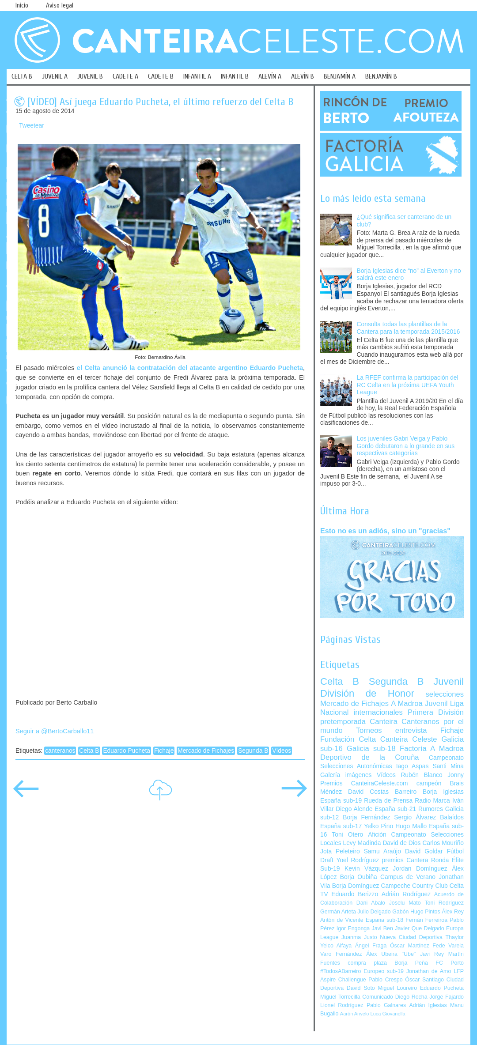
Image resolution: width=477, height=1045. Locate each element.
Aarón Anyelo (354, 1013)
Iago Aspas (412, 766)
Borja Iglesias (443, 791)
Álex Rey (453, 912)
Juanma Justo (359, 937)
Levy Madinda (362, 843)
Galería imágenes (346, 775)
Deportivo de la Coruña (369, 757)
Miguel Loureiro (397, 988)
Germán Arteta (338, 912)
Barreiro (405, 791)
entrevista (411, 730)
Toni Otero (347, 834)
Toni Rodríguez (444, 903)
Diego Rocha (411, 997)
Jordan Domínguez (420, 868)
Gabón (400, 912)
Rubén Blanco (421, 775)
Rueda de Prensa (388, 800)
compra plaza (367, 963)
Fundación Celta (348, 739)
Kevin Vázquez (366, 868)
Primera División (436, 712)
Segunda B (253, 750)
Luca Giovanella (388, 1013)
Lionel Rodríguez (341, 1005)
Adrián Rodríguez (406, 894)
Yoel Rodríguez (357, 860)
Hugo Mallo (411, 826)
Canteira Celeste (408, 739)
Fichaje (164, 750)
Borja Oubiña (358, 877)
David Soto (361, 988)
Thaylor (455, 937)
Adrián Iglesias (428, 1005)
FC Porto (449, 963)
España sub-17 (341, 826)
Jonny (455, 775)
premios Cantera (405, 860)
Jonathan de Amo (428, 971)
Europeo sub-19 (383, 971)
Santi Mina (448, 766)
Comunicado (377, 997)
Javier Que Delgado (419, 928)
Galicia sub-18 (371, 748)
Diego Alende (354, 809)
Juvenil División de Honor (392, 687)
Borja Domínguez (355, 886)
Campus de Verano (407, 877)
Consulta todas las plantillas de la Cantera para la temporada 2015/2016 (408, 328)
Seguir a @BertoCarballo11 (54, 731)
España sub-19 (341, 800)
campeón (429, 783)
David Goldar (424, 851)
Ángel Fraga (371, 946)
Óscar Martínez (409, 946)
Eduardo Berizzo (354, 894)
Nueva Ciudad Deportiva (411, 937)
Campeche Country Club (414, 886)
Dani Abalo (370, 903)
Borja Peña (411, 963)
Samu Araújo (382, 851)
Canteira (384, 721)
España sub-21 (395, 809)
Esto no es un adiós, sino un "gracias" (385, 531)
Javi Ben (382, 928)
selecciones (445, 694)
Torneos (369, 730)
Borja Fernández (366, 817)
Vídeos (281, 750)
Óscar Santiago (424, 980)
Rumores (430, 809)
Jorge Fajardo (446, 997)
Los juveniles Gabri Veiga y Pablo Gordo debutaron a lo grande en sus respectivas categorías (406, 445)
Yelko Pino (378, 826)
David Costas (368, 791)
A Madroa (407, 703)
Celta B (89, 750)
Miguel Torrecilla (340, 997)
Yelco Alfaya (336, 946)
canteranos (60, 750)
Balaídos (452, 817)
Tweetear (31, 125)
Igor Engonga (353, 928)
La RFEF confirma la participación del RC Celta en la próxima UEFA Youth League (407, 385)
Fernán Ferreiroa (426, 920)
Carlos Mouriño (443, 843)
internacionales (378, 712)
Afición (377, 834)
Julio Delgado (373, 912)
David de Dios (401, 843)
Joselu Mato (405, 903)
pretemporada (343, 721)
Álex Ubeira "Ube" (391, 954)
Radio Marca (432, 800)
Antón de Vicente (341, 920)
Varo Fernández (341, 954)
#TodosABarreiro (340, 971)
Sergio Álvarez (415, 817)
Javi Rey (432, 954)
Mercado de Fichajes (206, 750)
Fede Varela (448, 946)
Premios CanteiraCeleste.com (364, 783)
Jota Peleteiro (340, 851)
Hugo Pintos (425, 912)
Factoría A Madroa (432, 748)
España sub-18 (384, 920)
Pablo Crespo (385, 980)
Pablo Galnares (386, 1005)
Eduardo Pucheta (126, 750)
